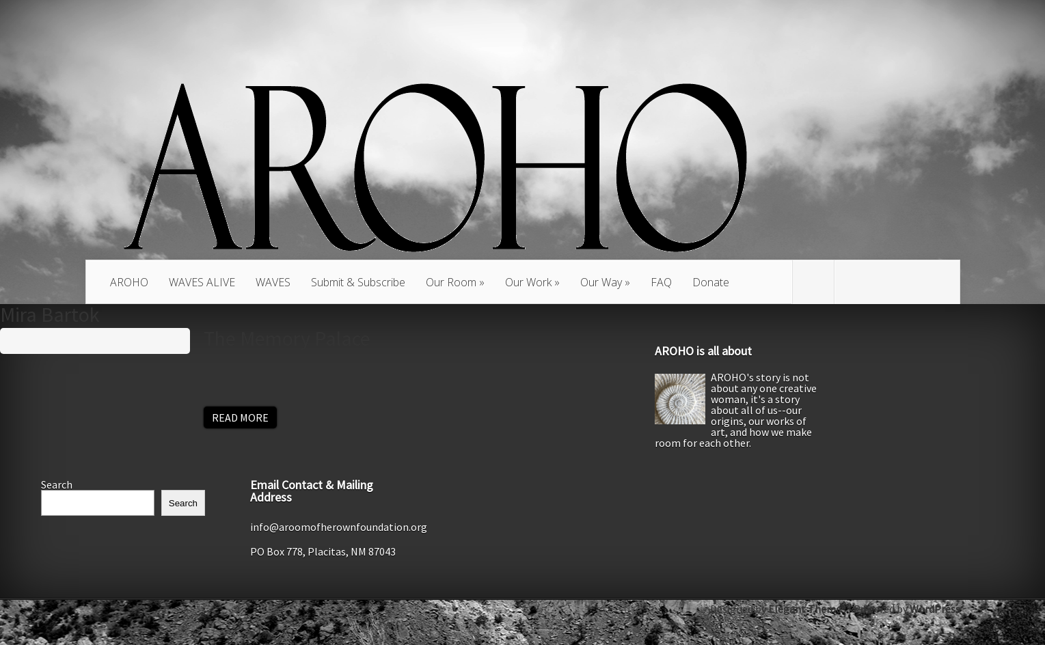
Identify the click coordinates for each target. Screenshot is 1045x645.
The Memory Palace (287, 338)
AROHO (129, 282)
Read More (240, 417)
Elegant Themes (807, 609)
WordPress (935, 609)
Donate (710, 282)
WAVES (273, 282)
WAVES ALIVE (202, 282)
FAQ (661, 282)
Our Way (601, 282)
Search (56, 484)
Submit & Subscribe (358, 282)
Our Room (451, 282)
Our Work (528, 282)
